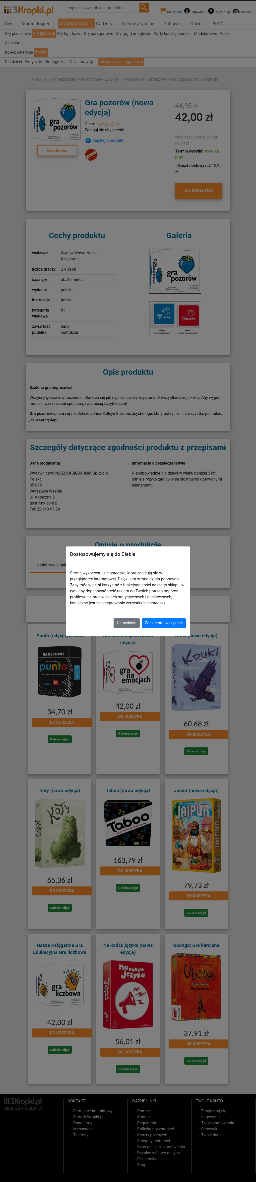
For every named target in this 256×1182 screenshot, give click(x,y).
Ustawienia (126, 623)
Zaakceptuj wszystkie (164, 623)
